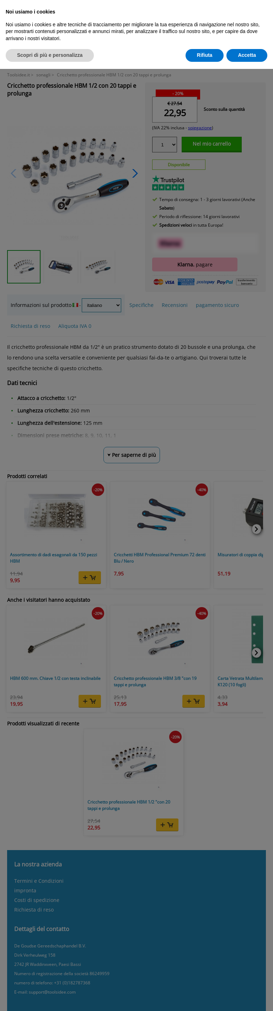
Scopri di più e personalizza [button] (49, 55)
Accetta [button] (247, 55)
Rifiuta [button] (205, 55)
